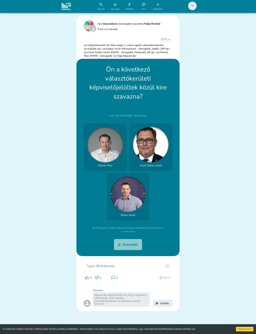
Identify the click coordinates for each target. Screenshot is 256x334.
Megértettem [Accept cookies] (245, 329)
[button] (192, 9)
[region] (167, 266)
